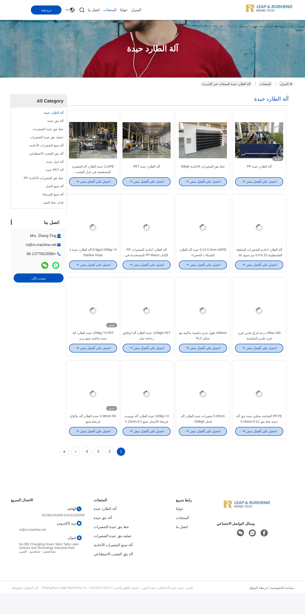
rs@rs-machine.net (41, 245)
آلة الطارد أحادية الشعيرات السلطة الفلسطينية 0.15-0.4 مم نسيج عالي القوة (259, 265)
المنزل (136, 10)
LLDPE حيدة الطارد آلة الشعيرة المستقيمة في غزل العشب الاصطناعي (93, 177)
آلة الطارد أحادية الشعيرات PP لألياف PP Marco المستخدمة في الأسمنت (146, 265)
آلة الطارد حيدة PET (146, 171)
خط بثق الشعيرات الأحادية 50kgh (203, 171)
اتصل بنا (94, 10)
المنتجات (109, 10)
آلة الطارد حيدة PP (259, 171)
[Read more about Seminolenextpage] (75, 472)
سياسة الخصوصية (282, 608)
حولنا (124, 10)
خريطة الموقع (259, 608)
